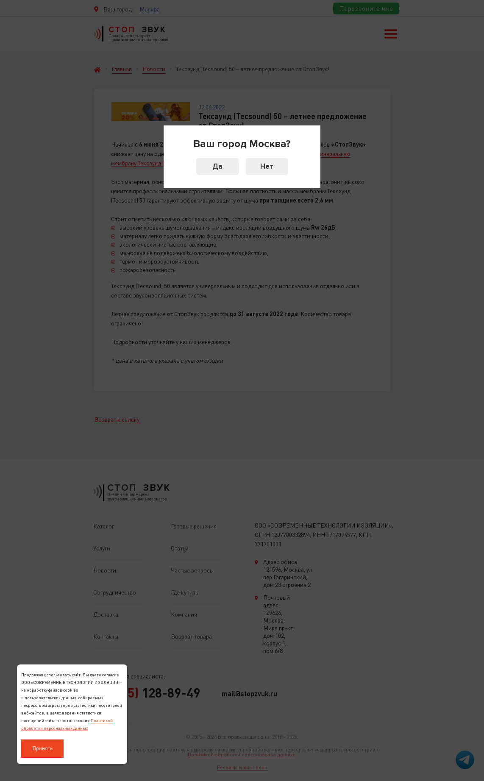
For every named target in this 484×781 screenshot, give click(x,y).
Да (217, 166)
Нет (266, 166)
